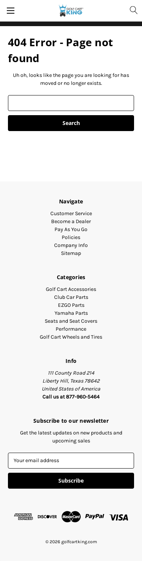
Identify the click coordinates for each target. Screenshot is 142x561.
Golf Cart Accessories (71, 289)
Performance (71, 329)
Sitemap (71, 253)
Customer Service (71, 213)
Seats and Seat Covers (71, 321)
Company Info (71, 245)
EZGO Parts (71, 305)
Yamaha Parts (71, 313)
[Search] (133, 9)
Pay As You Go (71, 229)
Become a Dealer (71, 221)
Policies (71, 237)
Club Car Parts (71, 297)
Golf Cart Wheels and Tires (71, 337)
